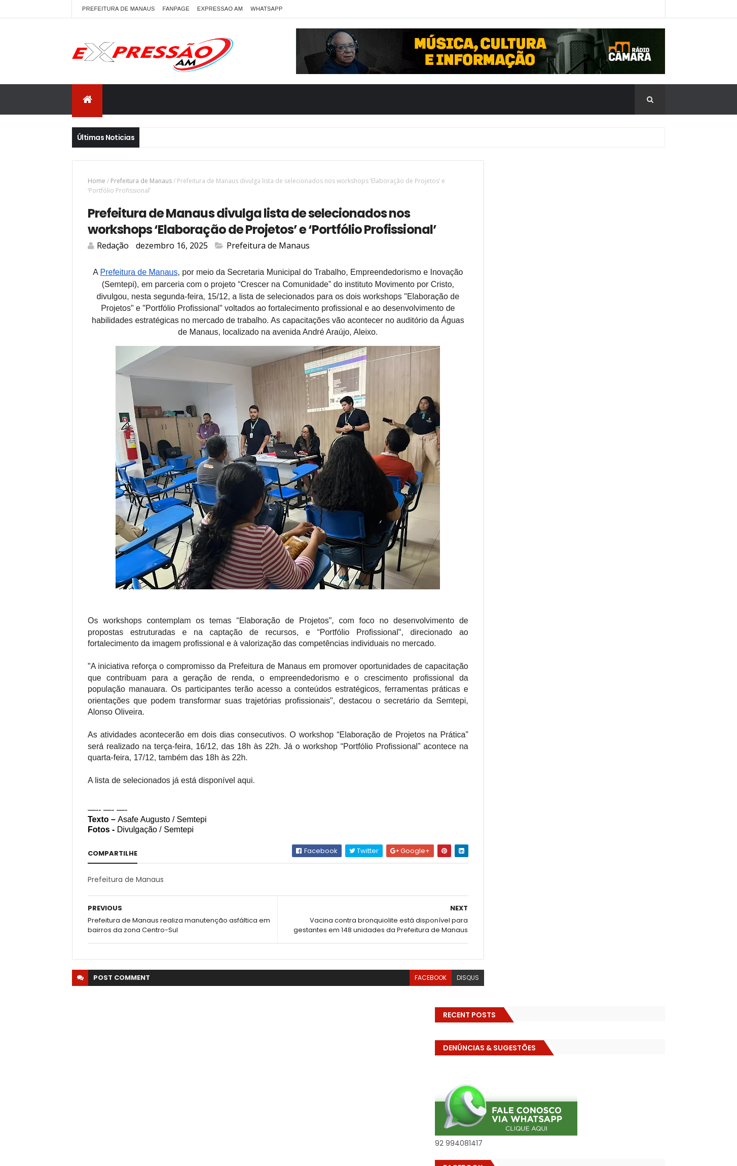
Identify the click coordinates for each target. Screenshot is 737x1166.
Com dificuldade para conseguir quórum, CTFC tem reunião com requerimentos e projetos (583, 746)
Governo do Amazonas (522, 510)
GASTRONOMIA (607, 492)
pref (600, 563)
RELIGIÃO (579, 581)
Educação (545, 439)
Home (96, 180)
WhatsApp (266, 9)
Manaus (620, 528)
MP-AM (554, 546)
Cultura (498, 421)
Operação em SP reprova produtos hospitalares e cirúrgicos (588, 805)
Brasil (641, 386)
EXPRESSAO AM (220, 9)
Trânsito (616, 617)
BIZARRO (581, 386)
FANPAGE (176, 9)
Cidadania (543, 404)
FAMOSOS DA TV (510, 492)
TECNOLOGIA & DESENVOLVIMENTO (538, 617)
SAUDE (614, 581)
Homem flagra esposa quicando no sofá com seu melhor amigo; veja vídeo (594, 687)
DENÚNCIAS (540, 421)
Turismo (499, 634)
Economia (501, 439)
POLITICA (532, 563)
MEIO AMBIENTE (508, 546)
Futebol (560, 492)
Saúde (646, 581)
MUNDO (589, 546)
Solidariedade (568, 599)
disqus (445, 1004)
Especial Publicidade (580, 475)
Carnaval (500, 404)
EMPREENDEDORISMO (571, 457)
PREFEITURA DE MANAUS (118, 9)
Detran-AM (586, 421)
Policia (623, 546)
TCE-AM (614, 599)
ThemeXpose (205, 1152)
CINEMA (619, 404)
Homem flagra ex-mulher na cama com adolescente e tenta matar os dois (595, 859)
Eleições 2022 (593, 439)
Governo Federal (596, 510)
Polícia (496, 563)
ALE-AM (497, 386)
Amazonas (538, 386)
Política (570, 563)
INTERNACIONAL (572, 528)
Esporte (637, 475)
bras (613, 386)
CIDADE (583, 404)
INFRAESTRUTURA (511, 528)
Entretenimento (511, 475)
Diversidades (636, 421)
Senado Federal (510, 599)
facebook (408, 1004)
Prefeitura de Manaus (141, 180)
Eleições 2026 (507, 457)
